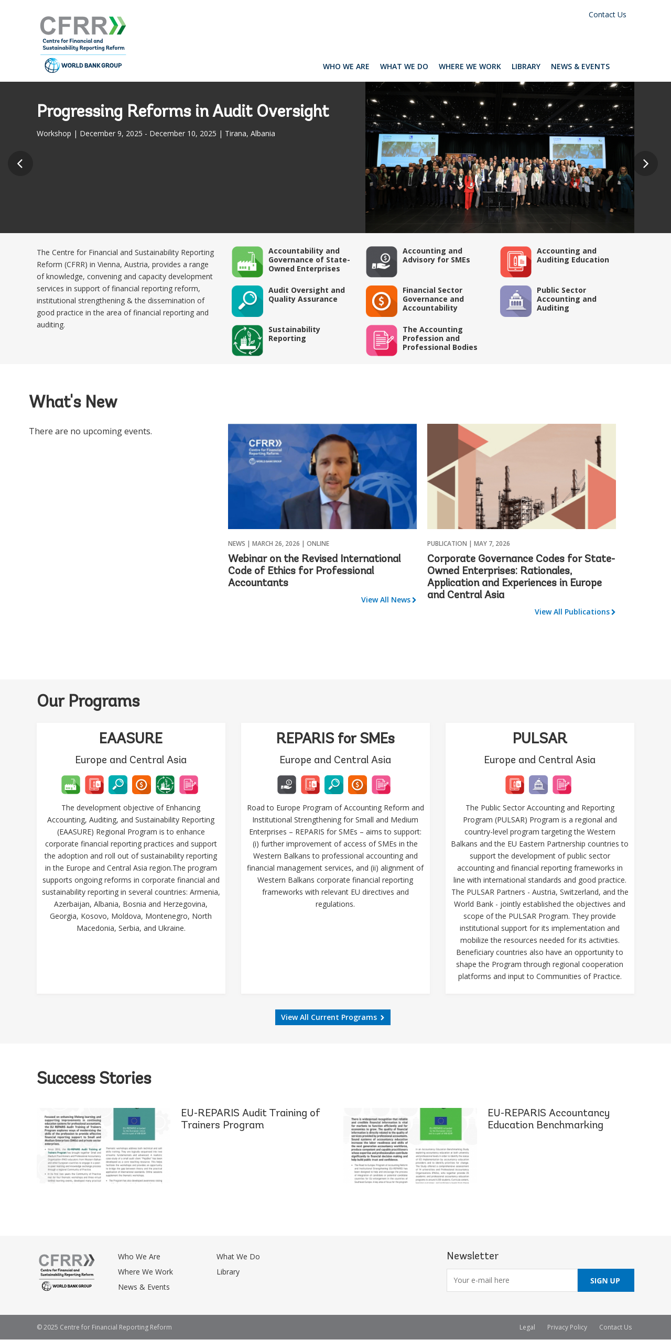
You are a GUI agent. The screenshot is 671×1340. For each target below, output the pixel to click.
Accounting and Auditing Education (573, 255)
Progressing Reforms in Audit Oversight (183, 112)
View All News (385, 600)
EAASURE (131, 739)
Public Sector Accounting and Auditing (567, 299)
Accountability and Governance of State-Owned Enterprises (309, 259)
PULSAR (540, 739)
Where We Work (470, 66)
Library (526, 66)
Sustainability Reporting (294, 333)
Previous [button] (23, 166)
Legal (527, 1327)
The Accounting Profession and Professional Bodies (440, 338)
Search (624, 66)
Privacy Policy (567, 1327)
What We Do (404, 66)
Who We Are (346, 66)
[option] (335, 157)
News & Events (580, 66)
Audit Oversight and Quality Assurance (306, 294)
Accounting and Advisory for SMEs (436, 255)
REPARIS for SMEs (335, 739)
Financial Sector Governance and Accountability (433, 299)
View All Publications (572, 612)
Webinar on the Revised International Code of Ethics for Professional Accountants (314, 571)
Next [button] (648, 166)
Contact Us (607, 14)
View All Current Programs (329, 1017)
